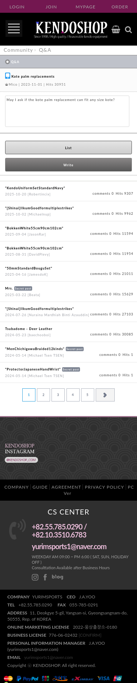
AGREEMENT (66, 487)
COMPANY (16, 487)
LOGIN (17, 6)
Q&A (45, 50)
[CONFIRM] (90, 635)
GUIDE (40, 487)
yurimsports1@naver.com (48, 657)
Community (18, 50)
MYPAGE (86, 6)
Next (105, 394)
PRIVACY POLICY (104, 487)
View (68, 191)
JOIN (51, 6)
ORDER (119, 6)
